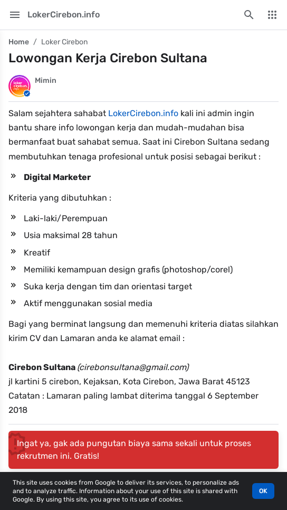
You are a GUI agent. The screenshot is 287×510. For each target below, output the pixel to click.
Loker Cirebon (64, 41)
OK (263, 491)
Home (18, 41)
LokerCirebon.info (143, 113)
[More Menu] (272, 14)
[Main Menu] (14, 14)
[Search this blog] (249, 14)
